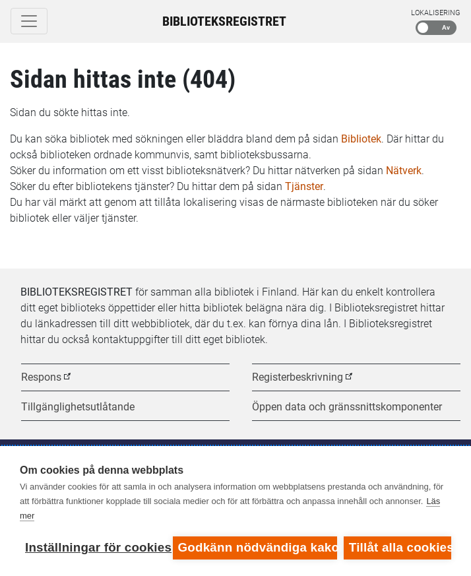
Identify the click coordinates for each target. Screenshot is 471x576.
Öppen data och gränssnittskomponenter (347, 406)
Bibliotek (361, 139)
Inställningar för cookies (95, 547)
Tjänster (304, 186)
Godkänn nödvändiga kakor (257, 547)
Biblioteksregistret (224, 21)
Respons (41, 377)
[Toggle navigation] (29, 21)
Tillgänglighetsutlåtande (78, 406)
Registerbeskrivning (297, 377)
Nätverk (404, 170)
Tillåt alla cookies (400, 547)
